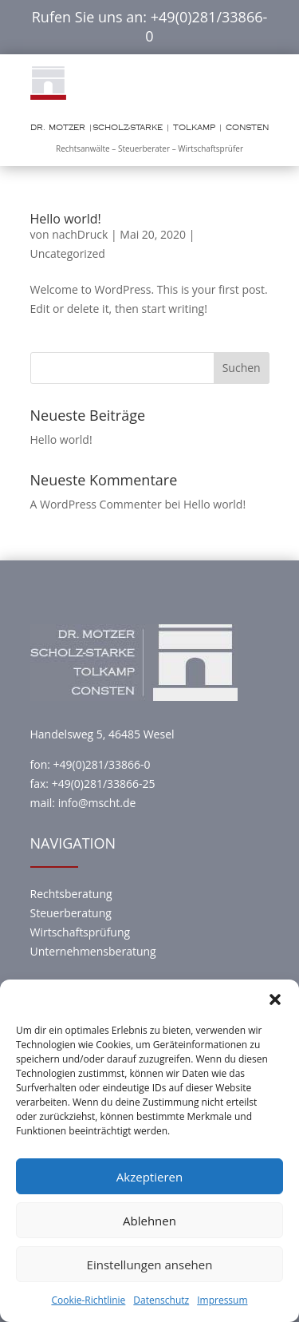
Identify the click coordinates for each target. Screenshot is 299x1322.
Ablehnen (149, 1221)
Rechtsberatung (71, 893)
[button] (275, 999)
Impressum (222, 1300)
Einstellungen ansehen (150, 1265)
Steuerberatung (71, 912)
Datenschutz (161, 1300)
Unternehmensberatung (93, 951)
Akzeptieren (149, 1177)
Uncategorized (67, 253)
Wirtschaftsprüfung (80, 932)
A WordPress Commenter (96, 504)
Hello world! (65, 219)
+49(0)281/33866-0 (206, 26)
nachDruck (80, 234)
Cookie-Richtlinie (88, 1300)
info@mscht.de (97, 802)
